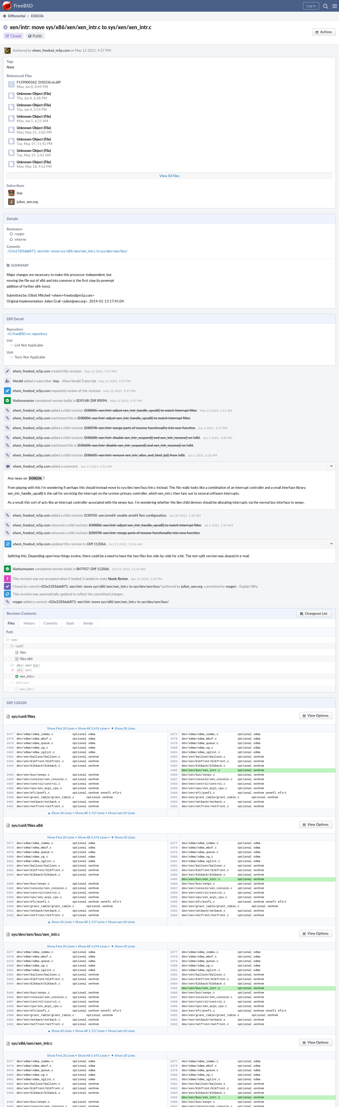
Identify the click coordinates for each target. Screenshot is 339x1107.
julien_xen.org (27, 202)
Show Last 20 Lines (121, 813)
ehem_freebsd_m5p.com (51, 50)
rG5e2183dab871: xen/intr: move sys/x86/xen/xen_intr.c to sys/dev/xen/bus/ (68, 251)
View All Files (169, 175)
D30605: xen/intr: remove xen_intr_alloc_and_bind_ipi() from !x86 (134, 455)
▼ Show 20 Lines (123, 728)
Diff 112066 (96, 544)
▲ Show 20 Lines (59, 813)
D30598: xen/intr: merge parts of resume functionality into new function (139, 428)
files (23, 652)
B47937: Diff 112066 (93, 569)
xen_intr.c (27, 676)
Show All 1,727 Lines (90, 813)
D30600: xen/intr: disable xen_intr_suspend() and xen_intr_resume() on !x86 (142, 438)
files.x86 (26, 658)
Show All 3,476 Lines (92, 728)
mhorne (20, 239)
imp (20, 193)
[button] (334, 6)
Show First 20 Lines (60, 728)
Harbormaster (23, 400)
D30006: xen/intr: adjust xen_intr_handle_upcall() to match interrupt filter (140, 410)
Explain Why (248, 586)
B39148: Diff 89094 (92, 400)
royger (20, 233)
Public (37, 35)
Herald (18, 381)
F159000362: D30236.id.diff (39, 82)
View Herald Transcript (79, 381)
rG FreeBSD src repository (27, 333)
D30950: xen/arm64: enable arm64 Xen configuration (125, 515)
